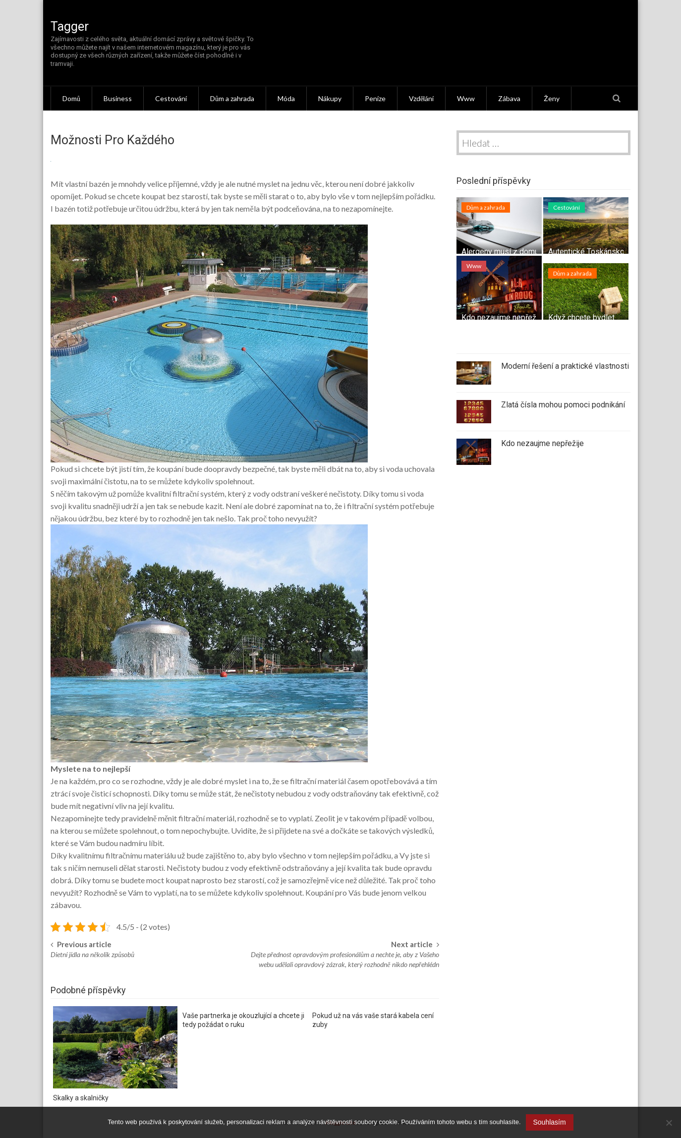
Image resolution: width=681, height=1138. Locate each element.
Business (118, 98)
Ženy (552, 98)
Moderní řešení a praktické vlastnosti (565, 366)
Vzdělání (421, 98)
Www (466, 98)
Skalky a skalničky (81, 1098)
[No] (669, 1123)
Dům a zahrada (232, 98)
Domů (71, 98)
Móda (286, 98)
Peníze (375, 98)
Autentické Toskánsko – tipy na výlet (611, 251)
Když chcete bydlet (581, 317)
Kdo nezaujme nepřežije (502, 317)
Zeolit (325, 818)
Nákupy (329, 98)
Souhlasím (549, 1122)
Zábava (509, 98)
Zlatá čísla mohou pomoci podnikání (563, 404)
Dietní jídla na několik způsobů (92, 954)
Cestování (171, 98)
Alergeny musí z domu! (501, 251)
